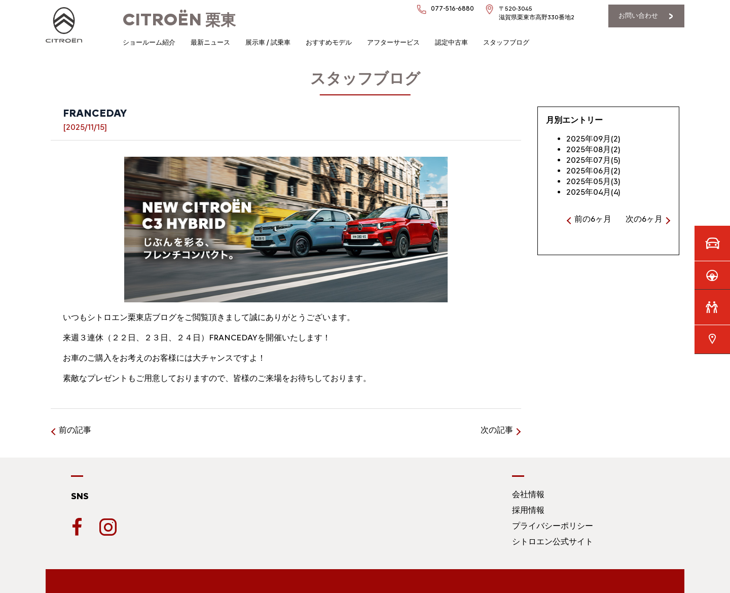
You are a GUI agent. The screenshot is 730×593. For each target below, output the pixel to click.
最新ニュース (210, 42)
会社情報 (528, 494)
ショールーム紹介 (149, 42)
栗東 (179, 20)
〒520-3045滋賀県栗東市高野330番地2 (536, 13)
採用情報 (528, 510)
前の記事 (75, 430)
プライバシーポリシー (552, 526)
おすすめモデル (329, 42)
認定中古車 (451, 42)
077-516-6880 (452, 8)
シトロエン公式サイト (552, 541)
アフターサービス (393, 42)
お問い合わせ (638, 15)
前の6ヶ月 (592, 219)
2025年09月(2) (593, 139)
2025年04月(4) (593, 192)
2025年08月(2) (593, 149)
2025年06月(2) (593, 171)
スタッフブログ (506, 42)
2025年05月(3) (593, 181)
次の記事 (497, 430)
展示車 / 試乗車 (267, 42)
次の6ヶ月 (644, 219)
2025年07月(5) (593, 160)
